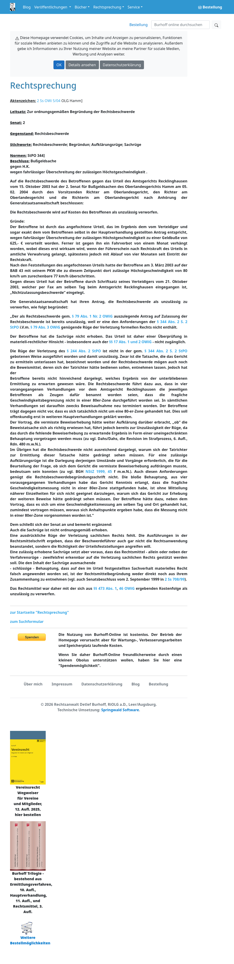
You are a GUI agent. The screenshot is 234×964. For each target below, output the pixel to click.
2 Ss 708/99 (175, 579)
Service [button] (134, 7)
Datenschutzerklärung (122, 64)
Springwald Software (120, 709)
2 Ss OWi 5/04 (48, 100)
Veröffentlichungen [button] (51, 7)
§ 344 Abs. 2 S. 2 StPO (165, 350)
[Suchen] (180, 24)
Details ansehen (82, 64)
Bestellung (138, 24)
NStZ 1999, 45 (98, 471)
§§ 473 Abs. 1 (105, 588)
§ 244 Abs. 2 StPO (84, 350)
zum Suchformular (27, 621)
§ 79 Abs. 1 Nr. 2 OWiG (92, 316)
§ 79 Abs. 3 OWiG (45, 327)
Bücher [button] (81, 7)
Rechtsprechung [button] (107, 7)
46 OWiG (127, 588)
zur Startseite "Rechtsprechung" (39, 612)
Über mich (33, 684)
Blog (27, 7)
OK (58, 64)
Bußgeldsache (33, 160)
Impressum (62, 684)
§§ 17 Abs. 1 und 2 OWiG (130, 341)
